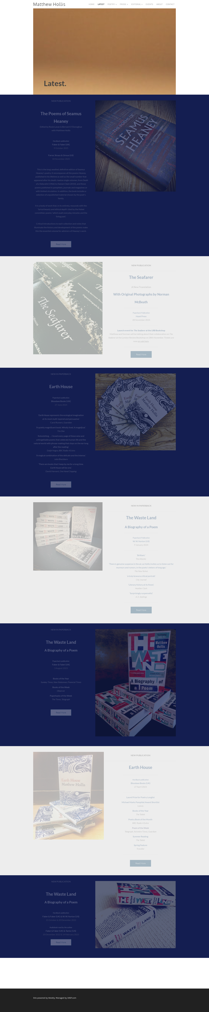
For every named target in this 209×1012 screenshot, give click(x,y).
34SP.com (71, 1002)
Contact (170, 6)
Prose (123, 6)
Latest (101, 6)
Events (149, 6)
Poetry (111, 6)
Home (92, 6)
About (159, 6)
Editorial (136, 6)
